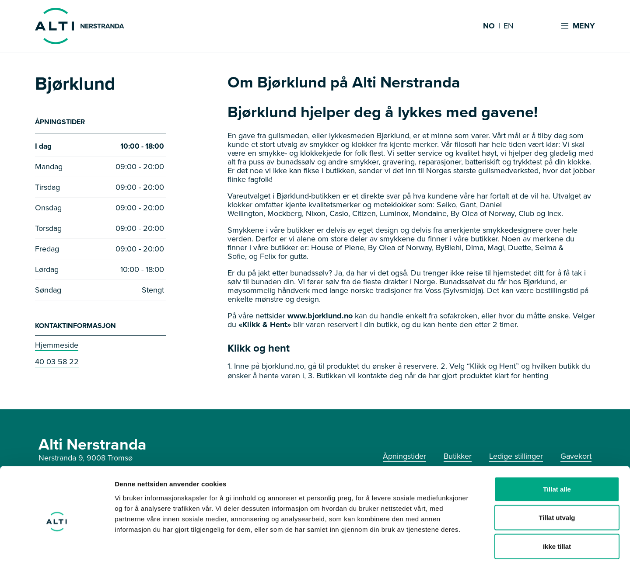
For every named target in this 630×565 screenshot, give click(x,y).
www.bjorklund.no (320, 315)
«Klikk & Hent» (264, 324)
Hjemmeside (56, 346)
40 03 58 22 (57, 362)
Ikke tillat (557, 507)
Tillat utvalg (557, 479)
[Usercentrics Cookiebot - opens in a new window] (56, 548)
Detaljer (466, 547)
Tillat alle (557, 450)
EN (509, 26)
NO (489, 26)
